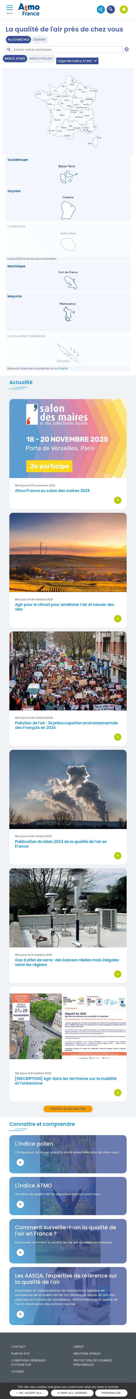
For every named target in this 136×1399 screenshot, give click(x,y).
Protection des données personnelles (93, 1362)
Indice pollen (40, 58)
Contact (18, 1347)
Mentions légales (87, 1354)
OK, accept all (29, 1393)
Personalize (111, 1393)
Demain (39, 39)
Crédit (79, 1347)
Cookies (17, 1372)
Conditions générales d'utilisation (28, 1362)
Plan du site (20, 1354)
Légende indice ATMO (77, 61)
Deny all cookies (72, 1393)
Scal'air (63, 368)
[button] (111, 9)
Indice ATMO (14, 58)
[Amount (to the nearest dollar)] (67, 49)
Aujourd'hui (18, 39)
